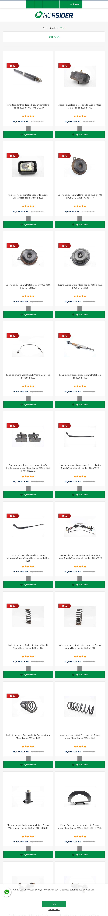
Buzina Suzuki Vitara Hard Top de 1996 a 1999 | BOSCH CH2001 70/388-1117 (80, 196)
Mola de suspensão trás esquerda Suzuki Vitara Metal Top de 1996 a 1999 (80, 736)
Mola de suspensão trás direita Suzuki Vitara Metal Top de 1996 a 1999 (28, 736)
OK (54, 903)
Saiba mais (54, 909)
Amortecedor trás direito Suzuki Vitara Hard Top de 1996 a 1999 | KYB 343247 (28, 106)
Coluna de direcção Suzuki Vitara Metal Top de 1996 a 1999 (80, 376)
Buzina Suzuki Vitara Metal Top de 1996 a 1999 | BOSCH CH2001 (28, 286)
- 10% (11, 65)
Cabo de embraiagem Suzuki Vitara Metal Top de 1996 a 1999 (28, 376)
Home (43, 28)
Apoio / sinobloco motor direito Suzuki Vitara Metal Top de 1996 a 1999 (80, 106)
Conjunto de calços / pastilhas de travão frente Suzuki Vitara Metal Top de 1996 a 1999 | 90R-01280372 (28, 468)
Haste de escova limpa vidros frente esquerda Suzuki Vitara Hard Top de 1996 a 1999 (28, 558)
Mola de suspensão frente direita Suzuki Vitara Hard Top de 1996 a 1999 (28, 646)
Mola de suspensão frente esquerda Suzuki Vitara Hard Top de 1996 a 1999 (80, 646)
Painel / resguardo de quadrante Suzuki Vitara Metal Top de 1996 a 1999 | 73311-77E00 (80, 826)
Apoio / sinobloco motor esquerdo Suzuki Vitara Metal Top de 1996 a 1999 (28, 196)
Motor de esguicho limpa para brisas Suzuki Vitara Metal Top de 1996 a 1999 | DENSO (28, 826)
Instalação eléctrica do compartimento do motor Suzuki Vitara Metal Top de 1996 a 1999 (80, 556)
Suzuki (52, 28)
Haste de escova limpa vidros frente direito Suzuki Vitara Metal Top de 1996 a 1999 (80, 466)
